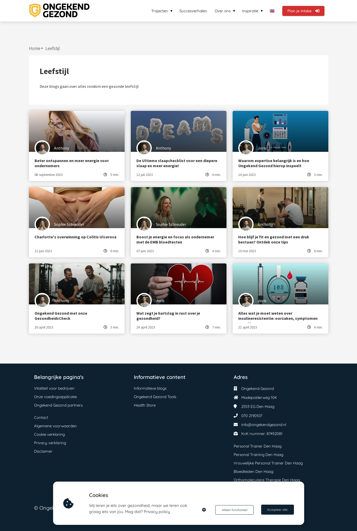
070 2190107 (251, 415)
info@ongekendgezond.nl (263, 424)
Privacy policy (157, 511)
